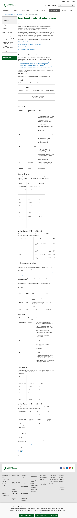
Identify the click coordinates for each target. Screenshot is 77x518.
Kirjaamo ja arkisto (24, 483)
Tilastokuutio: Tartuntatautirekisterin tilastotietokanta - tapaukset (34, 63)
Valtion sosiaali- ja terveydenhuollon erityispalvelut (24, 486)
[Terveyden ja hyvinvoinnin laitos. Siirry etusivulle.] (16, 468)
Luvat (22, 490)
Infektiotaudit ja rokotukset (15, 488)
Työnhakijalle (61, 479)
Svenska (68, 1)
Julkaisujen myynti (52, 475)
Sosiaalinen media (5, 479)
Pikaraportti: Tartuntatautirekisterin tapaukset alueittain (32, 65)
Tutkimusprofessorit (34, 485)
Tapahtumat (4, 487)
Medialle (54, 5)
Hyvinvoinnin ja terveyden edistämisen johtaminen (16, 482)
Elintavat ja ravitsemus (16, 479)
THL (2, 14)
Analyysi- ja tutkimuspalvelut (24, 478)
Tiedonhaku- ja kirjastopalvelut (24, 497)
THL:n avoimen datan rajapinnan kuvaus (27, 49)
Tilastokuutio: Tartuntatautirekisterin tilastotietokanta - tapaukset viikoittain (36, 273)
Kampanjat (4, 483)
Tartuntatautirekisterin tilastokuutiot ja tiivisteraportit (30, 44)
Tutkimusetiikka (33, 491)
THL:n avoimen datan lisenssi (24, 51)
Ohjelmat (32, 483)
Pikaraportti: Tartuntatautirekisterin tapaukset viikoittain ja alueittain (35, 275)
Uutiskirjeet (4, 489)
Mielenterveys (14, 501)
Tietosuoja (61, 485)
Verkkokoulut (23, 500)
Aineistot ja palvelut (14, 14)
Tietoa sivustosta (62, 487)
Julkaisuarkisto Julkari (53, 481)
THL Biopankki (33, 487)
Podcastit (4, 481)
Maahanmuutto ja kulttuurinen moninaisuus (15, 498)
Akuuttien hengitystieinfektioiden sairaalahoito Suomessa (9, 32)
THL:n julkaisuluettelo (53, 479)
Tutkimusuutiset (33, 489)
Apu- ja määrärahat (24, 481)
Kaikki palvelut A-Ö (24, 475)
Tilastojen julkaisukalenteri (43, 480)
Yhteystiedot (47, 5)
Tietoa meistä (61, 475)
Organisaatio (61, 477)
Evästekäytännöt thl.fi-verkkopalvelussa (35, 512)
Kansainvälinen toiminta (61, 482)
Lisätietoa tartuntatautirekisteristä (25, 41)
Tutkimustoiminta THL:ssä (33, 477)
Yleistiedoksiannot (5, 495)
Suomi (63, 1)
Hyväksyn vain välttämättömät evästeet (47, 515)
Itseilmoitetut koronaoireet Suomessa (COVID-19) (8, 43)
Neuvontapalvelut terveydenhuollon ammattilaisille (24, 493)
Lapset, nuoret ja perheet (15, 494)
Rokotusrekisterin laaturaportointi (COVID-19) (8, 47)
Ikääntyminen (14, 485)
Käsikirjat (51, 483)
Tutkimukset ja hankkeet (33, 480)
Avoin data (21, 14)
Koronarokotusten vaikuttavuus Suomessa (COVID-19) (9, 54)
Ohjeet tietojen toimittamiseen (43, 483)
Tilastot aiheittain (43, 475)
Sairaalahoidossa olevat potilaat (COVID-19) (9, 39)
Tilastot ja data (7, 14)
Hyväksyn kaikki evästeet (26, 515)
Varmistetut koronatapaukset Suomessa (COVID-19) (8, 35)
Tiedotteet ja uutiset (6, 475)
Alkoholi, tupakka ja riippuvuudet (15, 476)
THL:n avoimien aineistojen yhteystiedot (26, 444)
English (73, 1)
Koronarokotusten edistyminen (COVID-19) (8, 50)
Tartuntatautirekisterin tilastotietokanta (7, 58)
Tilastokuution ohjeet (22, 46)
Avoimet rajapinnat (6, 25)
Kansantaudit (14, 491)
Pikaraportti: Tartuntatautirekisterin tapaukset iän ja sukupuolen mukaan (36, 67)
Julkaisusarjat (52, 477)
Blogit (3, 477)
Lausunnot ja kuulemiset (4, 492)
